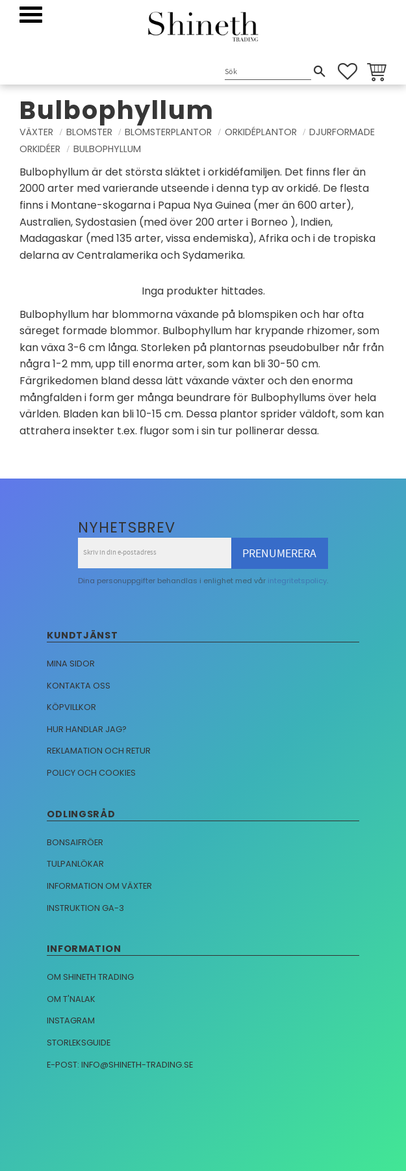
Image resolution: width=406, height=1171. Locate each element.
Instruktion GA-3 (85, 908)
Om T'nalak (71, 999)
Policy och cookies (91, 772)
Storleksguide (78, 1042)
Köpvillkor (71, 707)
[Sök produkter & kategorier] (268, 72)
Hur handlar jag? (87, 729)
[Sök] (319, 71)
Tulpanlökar (75, 863)
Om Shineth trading (90, 976)
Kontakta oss (78, 685)
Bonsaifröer (75, 842)
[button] (30, 14)
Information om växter (99, 885)
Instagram (71, 1020)
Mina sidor (71, 663)
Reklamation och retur (99, 750)
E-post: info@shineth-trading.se (120, 1064)
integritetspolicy (297, 580)
